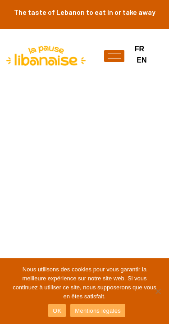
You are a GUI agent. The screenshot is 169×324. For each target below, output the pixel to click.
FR (139, 49)
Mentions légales (98, 310)
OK (57, 310)
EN (141, 60)
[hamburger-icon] (114, 56)
